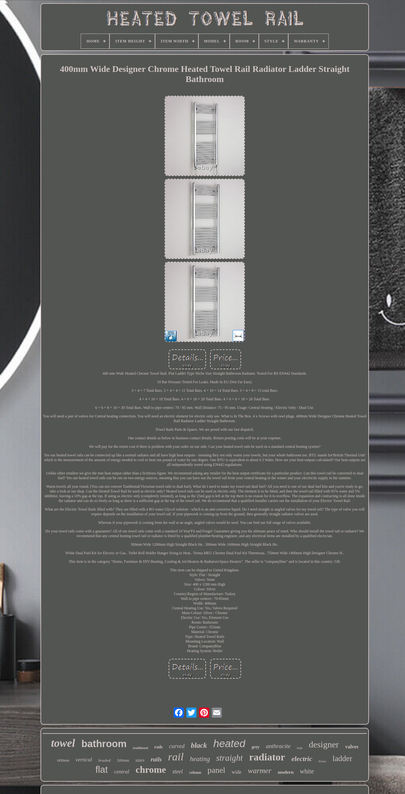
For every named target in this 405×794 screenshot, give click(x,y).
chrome (151, 769)
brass (322, 761)
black (199, 745)
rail (176, 757)
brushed (104, 760)
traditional (140, 748)
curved (176, 746)
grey (255, 747)
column (195, 772)
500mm (123, 760)
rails (156, 759)
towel (63, 743)
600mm (63, 760)
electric (301, 759)
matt (299, 748)
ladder (342, 758)
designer (324, 744)
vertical (84, 760)
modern (286, 772)
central (121, 772)
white (307, 771)
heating (200, 759)
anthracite (278, 746)
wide (236, 772)
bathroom (104, 743)
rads (158, 747)
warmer (259, 770)
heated (229, 743)
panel (216, 770)
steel (177, 771)
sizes (139, 760)
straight (229, 758)
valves (351, 746)
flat (102, 770)
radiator (267, 757)
